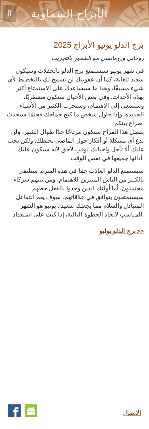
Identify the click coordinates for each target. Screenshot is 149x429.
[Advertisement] (74, 317)
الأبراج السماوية (69, 14)
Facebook (14, 410)
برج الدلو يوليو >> (121, 231)
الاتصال (132, 413)
